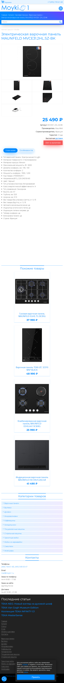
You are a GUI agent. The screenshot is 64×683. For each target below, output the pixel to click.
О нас (3, 629)
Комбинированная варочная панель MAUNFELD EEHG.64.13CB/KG (32, 424)
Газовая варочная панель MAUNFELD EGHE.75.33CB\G (32, 315)
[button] (4, 678)
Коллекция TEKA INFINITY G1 (18, 611)
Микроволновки (11, 516)
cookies (25, 664)
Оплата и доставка (8, 632)
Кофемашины (9, 520)
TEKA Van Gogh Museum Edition (20, 607)
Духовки (7, 512)
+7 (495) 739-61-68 (55, 2)
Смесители (8, 546)
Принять (36, 677)
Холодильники (10, 525)
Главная (4, 621)
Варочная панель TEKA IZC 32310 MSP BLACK (32, 368)
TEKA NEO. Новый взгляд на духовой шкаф (26, 603)
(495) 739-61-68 (7, 566)
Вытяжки (7, 507)
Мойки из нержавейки (13, 542)
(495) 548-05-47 (21, 566)
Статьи (3, 626)
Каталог (4, 624)
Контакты (4, 634)
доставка (59, 138)
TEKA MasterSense (11, 615)
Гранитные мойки (11, 538)
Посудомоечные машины (14, 529)
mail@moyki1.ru (7, 573)
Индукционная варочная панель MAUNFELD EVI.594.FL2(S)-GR (32, 478)
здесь (26, 672)
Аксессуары (9, 550)
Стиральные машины (13, 533)
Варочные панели (11, 503)
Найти (60, 22)
